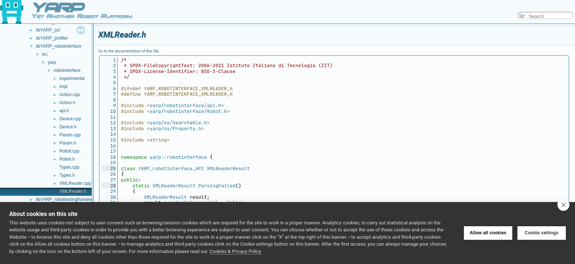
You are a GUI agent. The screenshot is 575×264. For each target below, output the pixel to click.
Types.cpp (69, 167)
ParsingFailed (216, 186)
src (45, 54)
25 (109, 168)
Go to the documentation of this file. (129, 51)
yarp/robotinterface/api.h (185, 105)
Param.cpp (70, 135)
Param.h (67, 143)
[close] (563, 204)
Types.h (67, 175)
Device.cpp (70, 118)
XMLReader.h (72, 191)
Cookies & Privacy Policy (235, 251)
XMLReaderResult (228, 168)
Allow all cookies (488, 232)
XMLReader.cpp (75, 183)
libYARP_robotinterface (58, 46)
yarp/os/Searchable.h (178, 123)
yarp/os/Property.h (175, 128)
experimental (72, 78)
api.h (64, 110)
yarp (52, 62)
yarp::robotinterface (178, 157)
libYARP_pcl (48, 30)
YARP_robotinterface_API (171, 168)
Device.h (68, 126)
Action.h (67, 102)
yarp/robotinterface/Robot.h (188, 111)
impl (63, 86)
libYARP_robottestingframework (67, 199)
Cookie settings (541, 232)
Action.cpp (69, 94)
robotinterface (67, 70)
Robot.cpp (69, 151)
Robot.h (67, 159)
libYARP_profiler (52, 38)
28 (109, 186)
